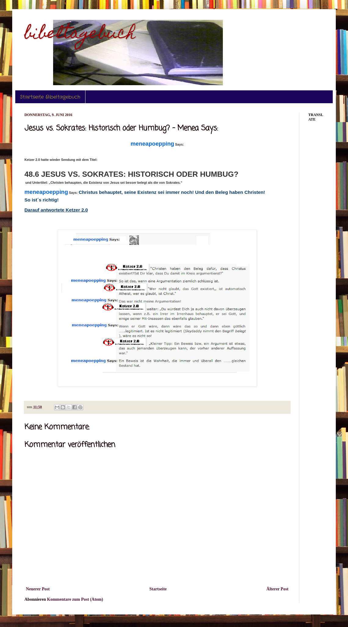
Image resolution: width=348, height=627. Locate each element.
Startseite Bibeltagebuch (50, 96)
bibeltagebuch (80, 34)
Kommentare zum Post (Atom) (75, 599)
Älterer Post (277, 589)
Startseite (158, 589)
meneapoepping (152, 143)
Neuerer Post (38, 589)
